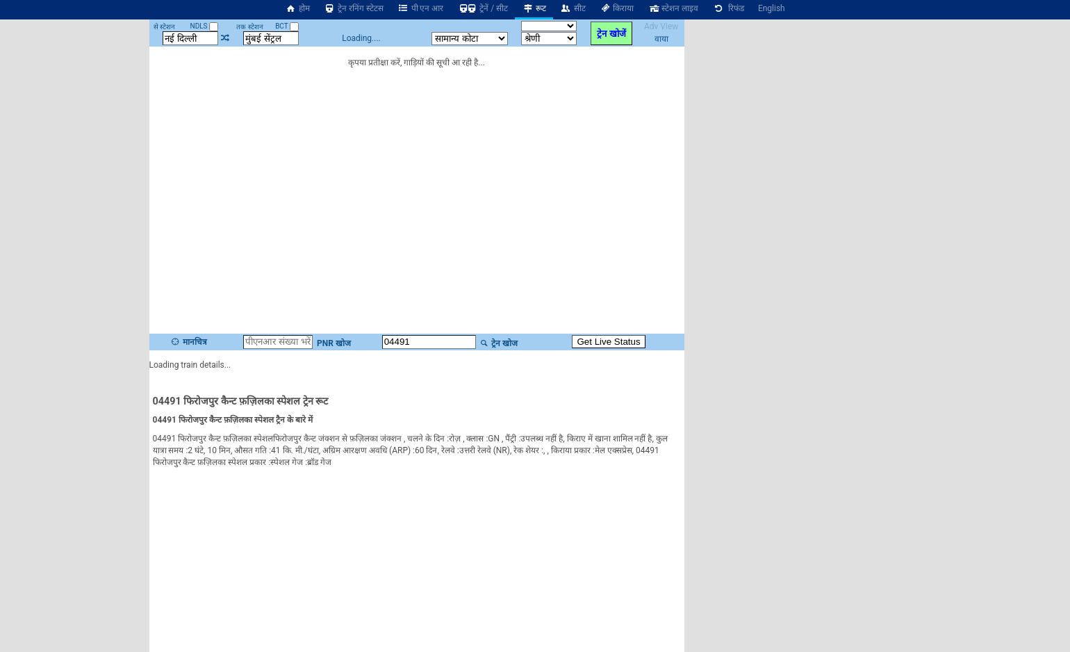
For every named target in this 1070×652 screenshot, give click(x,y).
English (771, 8)
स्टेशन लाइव (673, 8)
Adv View (661, 26)
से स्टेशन (164, 27)
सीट (573, 8)
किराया (617, 8)
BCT (287, 26)
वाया (661, 39)
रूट (534, 8)
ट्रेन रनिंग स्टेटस (354, 8)
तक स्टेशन (249, 27)
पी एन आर (420, 8)
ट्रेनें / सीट (482, 8)
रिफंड (728, 8)
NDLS (204, 26)
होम (297, 8)
